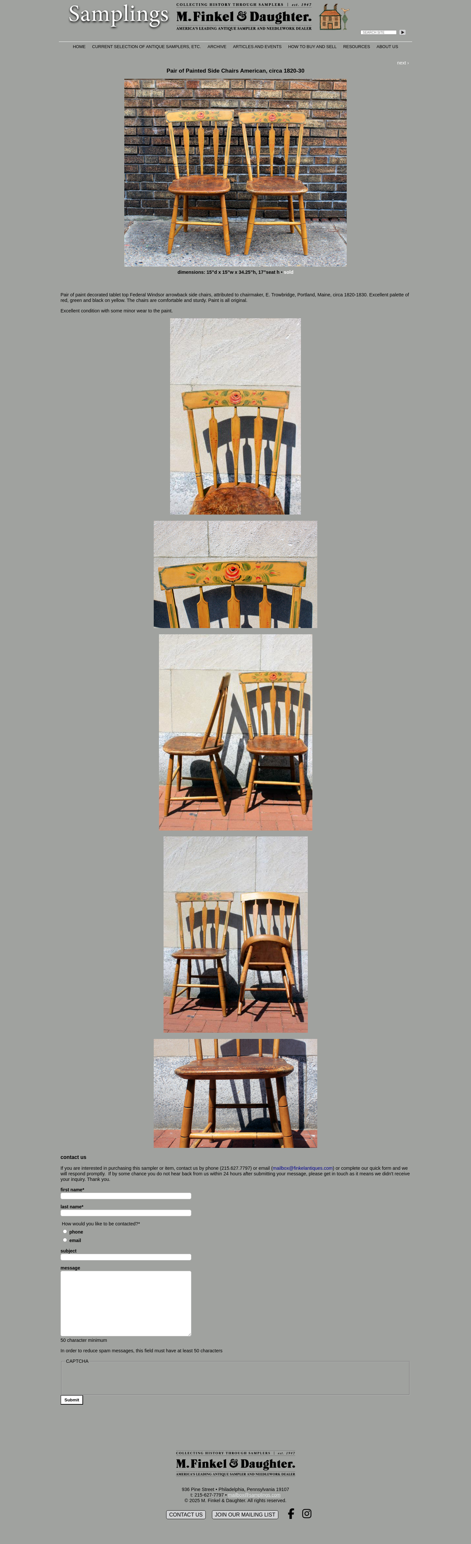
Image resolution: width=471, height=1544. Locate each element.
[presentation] (115, 1379)
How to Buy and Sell (312, 46)
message (70, 1268)
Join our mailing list (245, 1515)
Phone (76, 1232)
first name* (72, 1189)
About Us (387, 46)
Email (75, 1240)
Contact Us (186, 1515)
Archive (217, 46)
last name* (72, 1206)
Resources (356, 46)
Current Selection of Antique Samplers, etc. (146, 46)
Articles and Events (257, 46)
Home (79, 46)
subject (69, 1251)
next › (403, 62)
